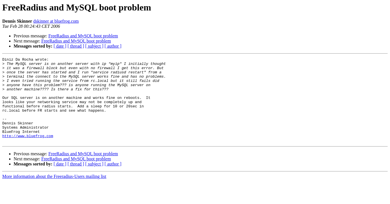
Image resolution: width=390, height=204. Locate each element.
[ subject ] (94, 46)
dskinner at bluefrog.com (56, 21)
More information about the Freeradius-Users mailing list (54, 193)
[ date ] (60, 46)
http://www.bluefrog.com (27, 151)
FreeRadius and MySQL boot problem (83, 35)
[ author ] (113, 46)
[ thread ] (75, 46)
